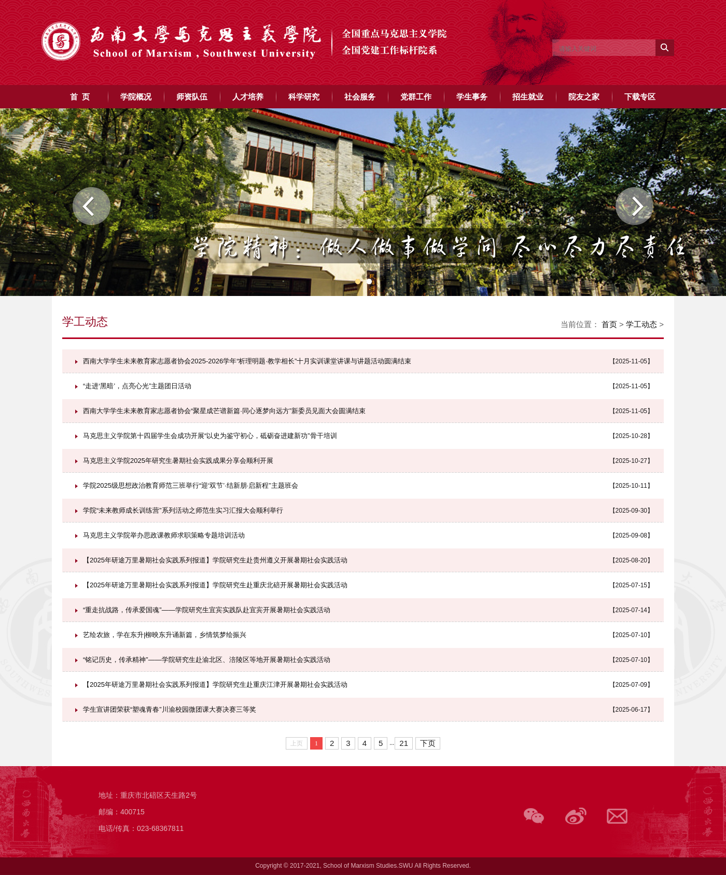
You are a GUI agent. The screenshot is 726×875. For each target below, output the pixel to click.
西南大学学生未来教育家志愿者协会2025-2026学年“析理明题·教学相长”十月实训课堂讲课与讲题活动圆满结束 (247, 361)
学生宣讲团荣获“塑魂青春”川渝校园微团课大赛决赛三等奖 (169, 709)
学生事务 (471, 96)
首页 (609, 324)
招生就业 (527, 96)
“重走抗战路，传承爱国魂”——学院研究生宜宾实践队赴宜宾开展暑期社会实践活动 (206, 610)
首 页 (80, 96)
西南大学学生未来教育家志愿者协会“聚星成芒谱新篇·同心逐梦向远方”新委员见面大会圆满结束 (224, 411)
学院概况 (135, 96)
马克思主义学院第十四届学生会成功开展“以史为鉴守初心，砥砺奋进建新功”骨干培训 (210, 436)
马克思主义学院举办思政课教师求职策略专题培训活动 (164, 535)
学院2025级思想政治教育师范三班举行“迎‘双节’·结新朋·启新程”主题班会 (190, 485)
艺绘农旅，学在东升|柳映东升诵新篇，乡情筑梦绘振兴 (164, 635)
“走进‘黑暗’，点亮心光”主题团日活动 (137, 386)
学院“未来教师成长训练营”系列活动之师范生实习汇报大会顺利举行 (183, 510)
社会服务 (359, 96)
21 (403, 743)
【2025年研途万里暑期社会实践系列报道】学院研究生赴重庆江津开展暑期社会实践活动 (215, 684)
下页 (428, 743)
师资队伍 (191, 96)
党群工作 (415, 96)
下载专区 (639, 96)
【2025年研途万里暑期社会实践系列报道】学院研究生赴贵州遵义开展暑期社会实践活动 (215, 560)
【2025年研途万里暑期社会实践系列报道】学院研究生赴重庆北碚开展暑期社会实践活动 (215, 585)
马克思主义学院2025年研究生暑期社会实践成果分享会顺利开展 (178, 460)
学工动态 (641, 324)
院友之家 (583, 96)
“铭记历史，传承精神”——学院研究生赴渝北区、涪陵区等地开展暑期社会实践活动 (206, 660)
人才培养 (247, 96)
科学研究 (303, 96)
